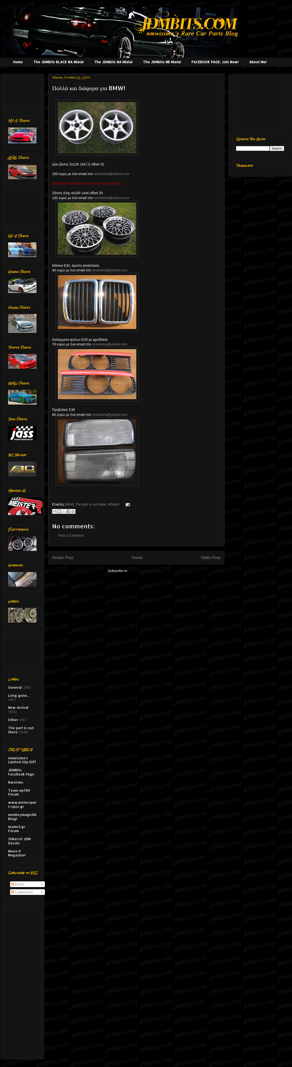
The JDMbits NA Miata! (113, 62)
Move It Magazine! (16, 853)
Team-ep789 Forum (19, 792)
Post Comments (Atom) (147, 571)
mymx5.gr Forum (16, 829)
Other (13, 720)
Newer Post (63, 557)
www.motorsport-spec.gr (22, 804)
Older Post (210, 557)
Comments (22, 892)
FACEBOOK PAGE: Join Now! (215, 62)
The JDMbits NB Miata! (162, 62)
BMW (69, 504)
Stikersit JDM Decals (19, 841)
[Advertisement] (23, 91)
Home (18, 62)
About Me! (258, 62)
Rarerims (15, 782)
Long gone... (18, 695)
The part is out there (90, 504)
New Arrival (18, 707)
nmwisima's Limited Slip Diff (22, 760)
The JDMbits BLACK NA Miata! (58, 62)
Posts (18, 884)
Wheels (113, 504)
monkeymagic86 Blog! (22, 817)
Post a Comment (71, 535)
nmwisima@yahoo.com (111, 174)
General (15, 687)
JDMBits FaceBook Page (21, 772)
